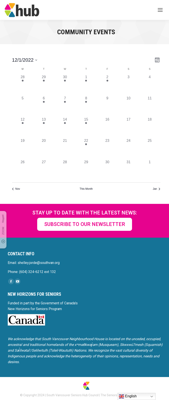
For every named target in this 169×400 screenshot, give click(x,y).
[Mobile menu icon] (160, 10)
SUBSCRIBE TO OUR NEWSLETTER (84, 224)
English (128, 396)
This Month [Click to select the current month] (86, 188)
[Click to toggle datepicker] (24, 60)
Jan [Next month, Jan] (156, 188)
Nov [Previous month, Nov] (16, 188)
